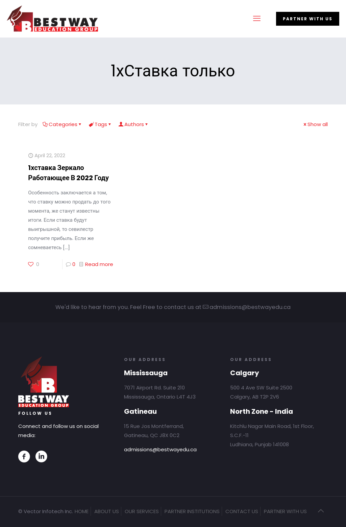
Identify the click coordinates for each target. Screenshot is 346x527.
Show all (315, 124)
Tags (100, 124)
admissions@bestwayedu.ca (160, 449)
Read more (99, 264)
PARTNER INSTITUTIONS (192, 511)
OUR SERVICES (142, 511)
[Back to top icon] (321, 511)
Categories (62, 124)
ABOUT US (106, 511)
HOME (82, 511)
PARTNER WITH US (307, 19)
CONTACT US (241, 511)
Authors (133, 124)
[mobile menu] (257, 18)
